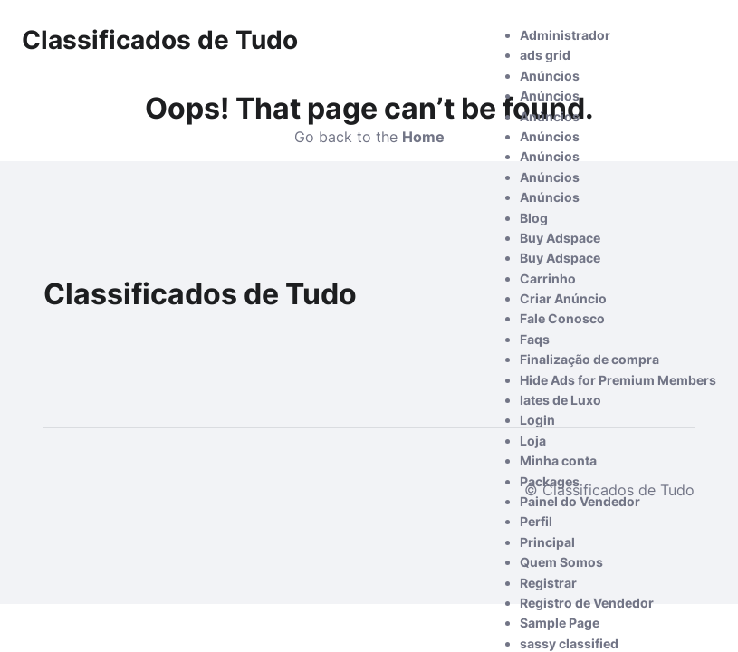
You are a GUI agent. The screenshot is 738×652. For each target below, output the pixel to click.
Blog (534, 217)
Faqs (535, 339)
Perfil (536, 521)
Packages (550, 481)
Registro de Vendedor (587, 602)
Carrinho (548, 278)
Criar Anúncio (563, 298)
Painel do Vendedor (580, 501)
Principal (547, 542)
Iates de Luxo (560, 400)
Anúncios (550, 75)
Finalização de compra (589, 359)
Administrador (565, 35)
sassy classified (569, 643)
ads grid (545, 54)
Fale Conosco (562, 318)
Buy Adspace (560, 237)
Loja (533, 440)
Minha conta (558, 460)
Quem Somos (561, 562)
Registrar (548, 582)
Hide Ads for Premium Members (618, 380)
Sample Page (559, 622)
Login (537, 419)
